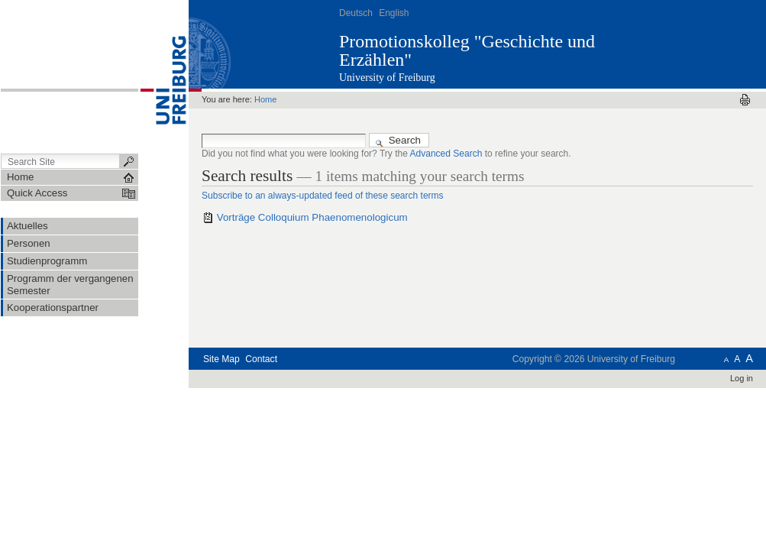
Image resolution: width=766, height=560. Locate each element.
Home (265, 99)
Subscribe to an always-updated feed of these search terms (323, 195)
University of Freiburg (387, 77)
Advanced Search (446, 153)
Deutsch (356, 13)
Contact (261, 359)
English (394, 13)
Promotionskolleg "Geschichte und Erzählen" (467, 50)
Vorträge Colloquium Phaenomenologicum (312, 217)
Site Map (221, 359)
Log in (741, 378)
